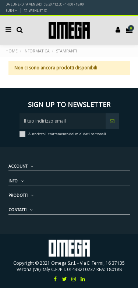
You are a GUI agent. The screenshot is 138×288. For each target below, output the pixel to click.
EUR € (11, 10)
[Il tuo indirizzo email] (63, 121)
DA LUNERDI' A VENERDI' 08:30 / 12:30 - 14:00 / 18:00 (45, 4)
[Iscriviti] (112, 121)
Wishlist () (35, 10)
